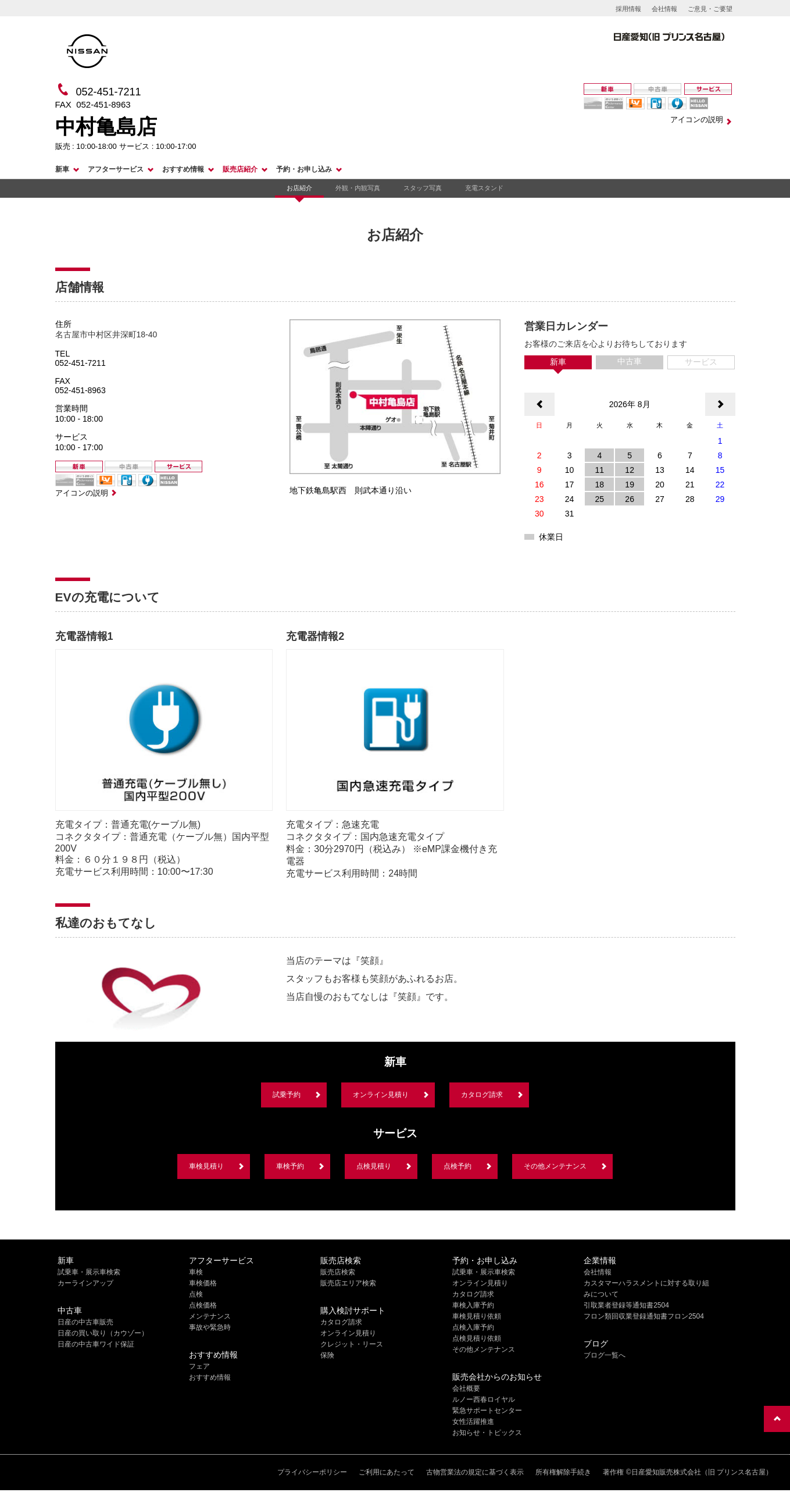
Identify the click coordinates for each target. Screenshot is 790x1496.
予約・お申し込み (304, 169)
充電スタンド (484, 187)
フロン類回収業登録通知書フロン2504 (644, 1316)
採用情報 (628, 8)
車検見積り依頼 (476, 1316)
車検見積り (206, 1166)
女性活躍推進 (473, 1421)
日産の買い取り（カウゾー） (103, 1333)
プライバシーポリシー (312, 1472)
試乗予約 (287, 1095)
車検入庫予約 (473, 1305)
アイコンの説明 (696, 119)
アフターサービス (116, 169)
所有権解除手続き (563, 1472)
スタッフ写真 (422, 187)
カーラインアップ (85, 1283)
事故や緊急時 (210, 1327)
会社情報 (664, 8)
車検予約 (290, 1166)
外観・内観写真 (357, 187)
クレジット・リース (351, 1344)
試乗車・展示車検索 (89, 1272)
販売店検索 (337, 1272)
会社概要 (466, 1388)
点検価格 (203, 1305)
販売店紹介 (240, 169)
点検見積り (373, 1166)
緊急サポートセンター (487, 1410)
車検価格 (203, 1283)
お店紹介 (299, 187)
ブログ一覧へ (604, 1355)
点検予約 (457, 1166)
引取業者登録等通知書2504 (626, 1305)
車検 (196, 1272)
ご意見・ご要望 (710, 8)
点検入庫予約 (473, 1327)
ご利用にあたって (386, 1472)
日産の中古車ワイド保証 (96, 1344)
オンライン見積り (381, 1095)
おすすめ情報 (183, 169)
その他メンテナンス (555, 1166)
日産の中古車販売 (85, 1322)
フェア (199, 1366)
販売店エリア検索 (348, 1283)
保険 (327, 1355)
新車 (62, 169)
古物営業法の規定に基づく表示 (475, 1472)
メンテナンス (210, 1316)
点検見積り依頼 (476, 1338)
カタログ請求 (482, 1095)
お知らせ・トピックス (487, 1433)
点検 (196, 1294)
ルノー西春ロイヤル (483, 1399)
